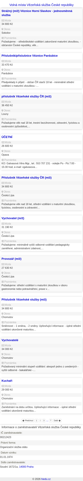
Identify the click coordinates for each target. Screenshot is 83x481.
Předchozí (27, 420)
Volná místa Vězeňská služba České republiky (41, 5)
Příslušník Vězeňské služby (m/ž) (24, 299)
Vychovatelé (10, 340)
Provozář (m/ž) (11, 258)
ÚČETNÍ (7, 137)
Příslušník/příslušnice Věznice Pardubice (30, 55)
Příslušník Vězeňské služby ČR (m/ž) (27, 177)
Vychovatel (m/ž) (13, 218)
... (47, 420)
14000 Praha (26, 466)
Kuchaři (7, 380)
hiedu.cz (46, 479)
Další (57, 420)
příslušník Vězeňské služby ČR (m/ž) (26, 96)
